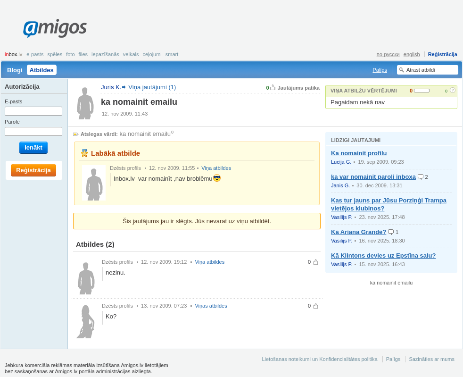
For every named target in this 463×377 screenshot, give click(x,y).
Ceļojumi (151, 54)
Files (83, 54)
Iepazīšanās (105, 54)
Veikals (131, 54)
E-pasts (34, 54)
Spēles (54, 54)
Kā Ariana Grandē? (358, 231)
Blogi (15, 70)
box (13, 54)
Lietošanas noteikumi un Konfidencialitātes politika (319, 359)
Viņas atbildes (211, 306)
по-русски (388, 54)
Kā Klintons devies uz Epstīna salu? (383, 255)
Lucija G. (341, 162)
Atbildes (42, 70)
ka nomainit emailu (145, 133)
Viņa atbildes (216, 168)
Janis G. (340, 185)
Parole (12, 122)
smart (172, 54)
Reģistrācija (442, 54)
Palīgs (379, 70)
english (412, 54)
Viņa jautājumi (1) (152, 87)
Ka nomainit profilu (359, 153)
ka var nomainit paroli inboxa (373, 176)
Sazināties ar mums (432, 359)
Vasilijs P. (341, 217)
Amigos (55, 28)
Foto (70, 54)
